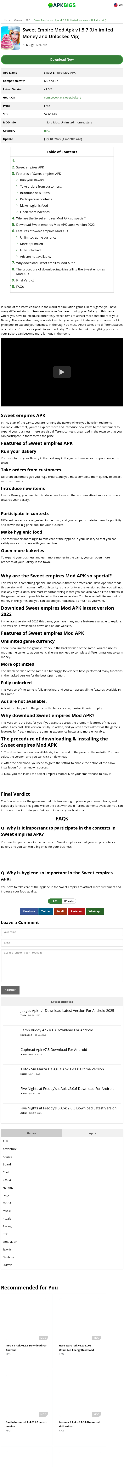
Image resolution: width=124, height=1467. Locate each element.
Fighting (8, 1193)
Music (7, 1216)
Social (23, 1079)
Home (7, 20)
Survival (8, 1270)
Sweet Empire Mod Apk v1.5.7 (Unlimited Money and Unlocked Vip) (70, 20)
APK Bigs (33, 45)
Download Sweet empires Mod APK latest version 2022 (61, 225)
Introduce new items (41, 193)
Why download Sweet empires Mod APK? (51, 263)
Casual (7, 1185)
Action (23, 1060)
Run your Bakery (38, 180)
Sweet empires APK (36, 167)
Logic (6, 1201)
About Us (31, 1462)
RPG (28, 20)
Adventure (10, 1155)
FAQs (26, 287)
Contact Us (93, 1462)
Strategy (8, 1263)
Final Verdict (31, 280)
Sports (7, 1255)
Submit (10, 996)
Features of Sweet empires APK (44, 174)
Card (6, 1178)
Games (18, 20)
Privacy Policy (76, 1462)
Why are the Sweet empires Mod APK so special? (57, 218)
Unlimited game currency (44, 237)
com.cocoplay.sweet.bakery (62, 97)
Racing (7, 1232)
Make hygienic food (40, 205)
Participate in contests (42, 199)
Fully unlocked (36, 250)
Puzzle (7, 1224)
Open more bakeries (41, 212)
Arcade (7, 1162)
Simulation (26, 1040)
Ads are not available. (41, 256)
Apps (92, 1139)
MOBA (7, 1209)
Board (7, 1170)
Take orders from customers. (47, 186)
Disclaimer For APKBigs (52, 1462)
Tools (23, 1021)
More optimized (37, 244)
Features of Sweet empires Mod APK (48, 231)
